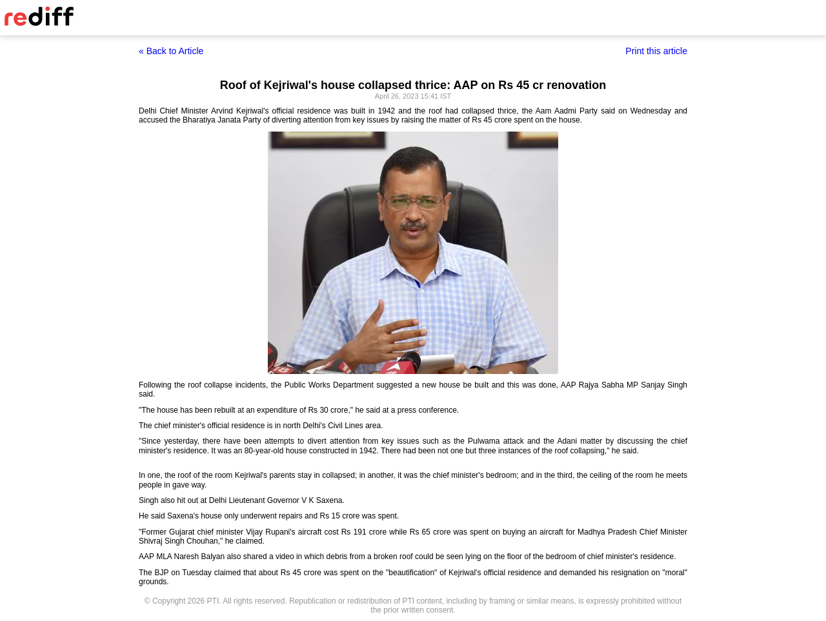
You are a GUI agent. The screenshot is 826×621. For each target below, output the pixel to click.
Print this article (656, 51)
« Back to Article (171, 51)
